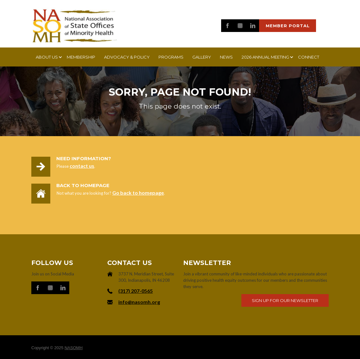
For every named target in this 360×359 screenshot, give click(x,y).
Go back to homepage (138, 193)
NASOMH (74, 347)
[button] (46, 56)
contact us (82, 166)
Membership (81, 57)
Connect (308, 57)
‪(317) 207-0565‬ (135, 291)
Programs (170, 57)
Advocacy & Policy (127, 57)
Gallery (201, 57)
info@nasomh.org (139, 302)
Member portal (288, 25)
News (226, 57)
